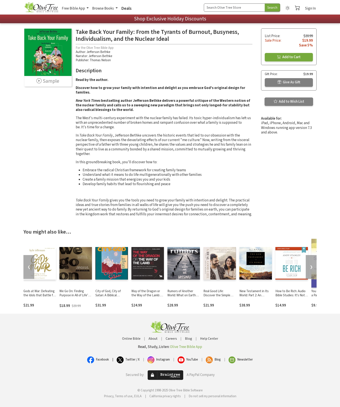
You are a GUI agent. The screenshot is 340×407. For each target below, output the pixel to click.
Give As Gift (289, 82)
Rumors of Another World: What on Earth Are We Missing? (181, 295)
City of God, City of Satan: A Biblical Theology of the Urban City (110, 297)
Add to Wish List (289, 101)
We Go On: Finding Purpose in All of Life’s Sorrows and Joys (74, 295)
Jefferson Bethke (98, 52)
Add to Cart (289, 57)
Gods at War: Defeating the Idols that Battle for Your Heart (39, 295)
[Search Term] (234, 7)
